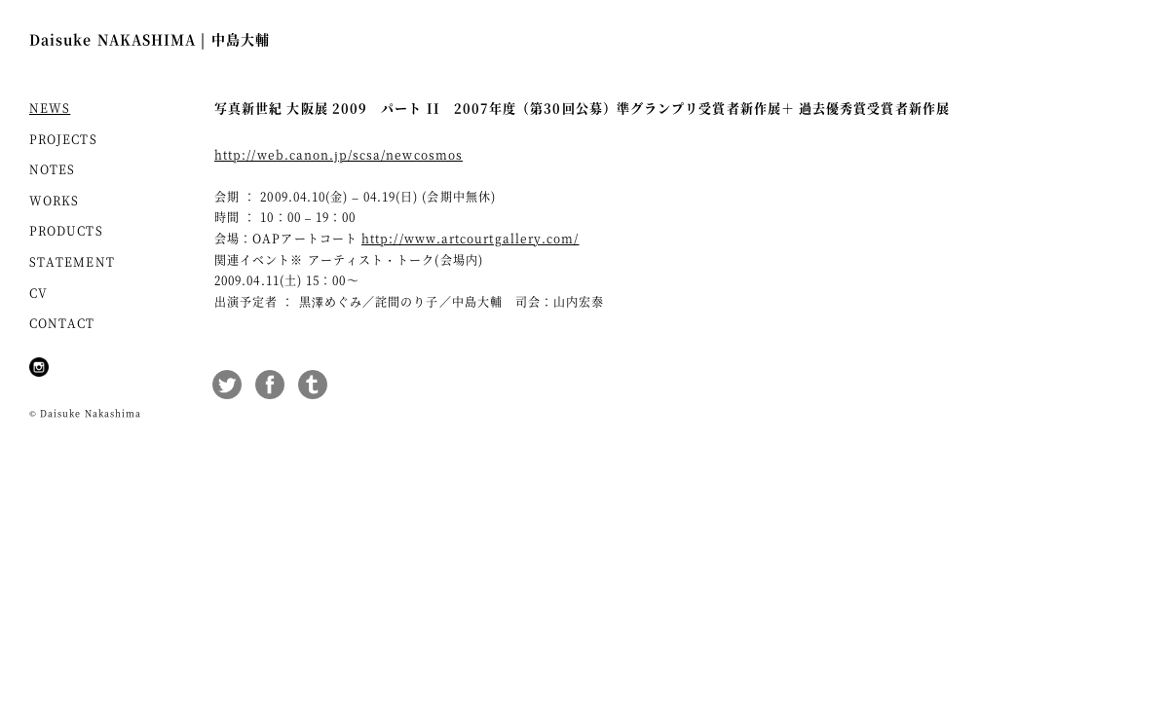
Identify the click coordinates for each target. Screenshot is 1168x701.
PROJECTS (63, 138)
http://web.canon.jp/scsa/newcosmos (338, 154)
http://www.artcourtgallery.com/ (470, 238)
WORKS (54, 200)
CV (38, 292)
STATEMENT (72, 261)
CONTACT (62, 322)
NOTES (52, 169)
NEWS (49, 107)
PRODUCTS (66, 230)
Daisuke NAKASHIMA (149, 39)
